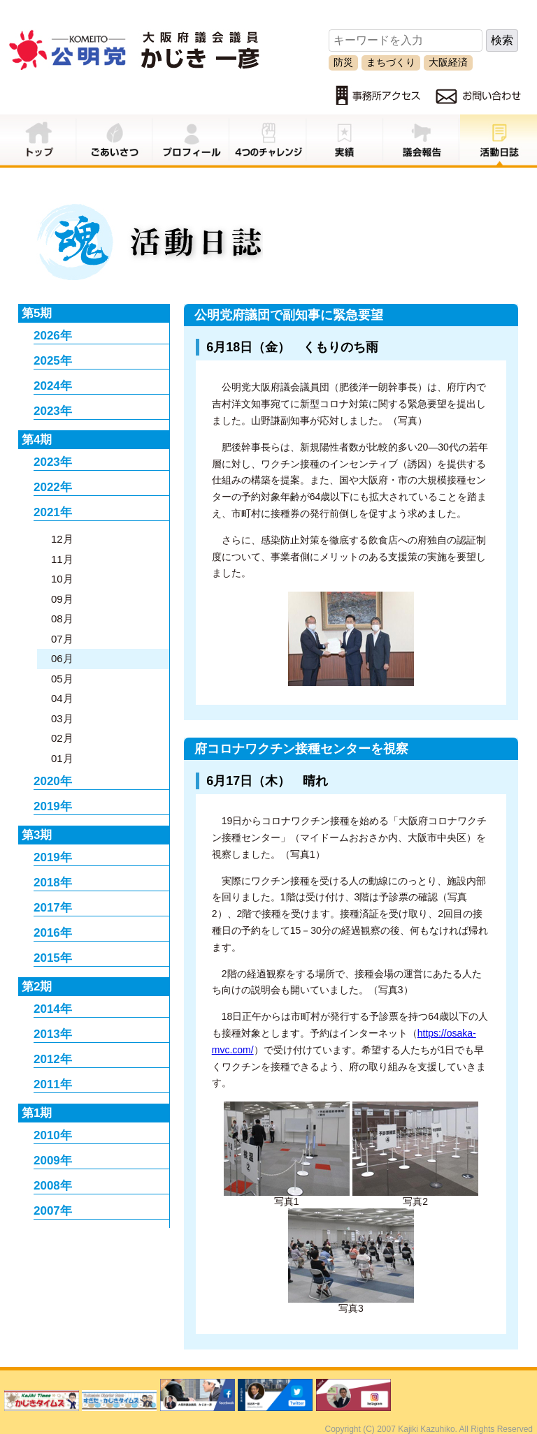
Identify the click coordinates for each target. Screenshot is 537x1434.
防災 (343, 62)
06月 (62, 658)
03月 (62, 718)
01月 (62, 758)
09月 (62, 599)
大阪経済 (448, 62)
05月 (62, 679)
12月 (62, 539)
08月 (62, 618)
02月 (62, 738)
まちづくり (390, 62)
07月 (62, 639)
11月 (62, 559)
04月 (62, 698)
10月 (62, 579)
